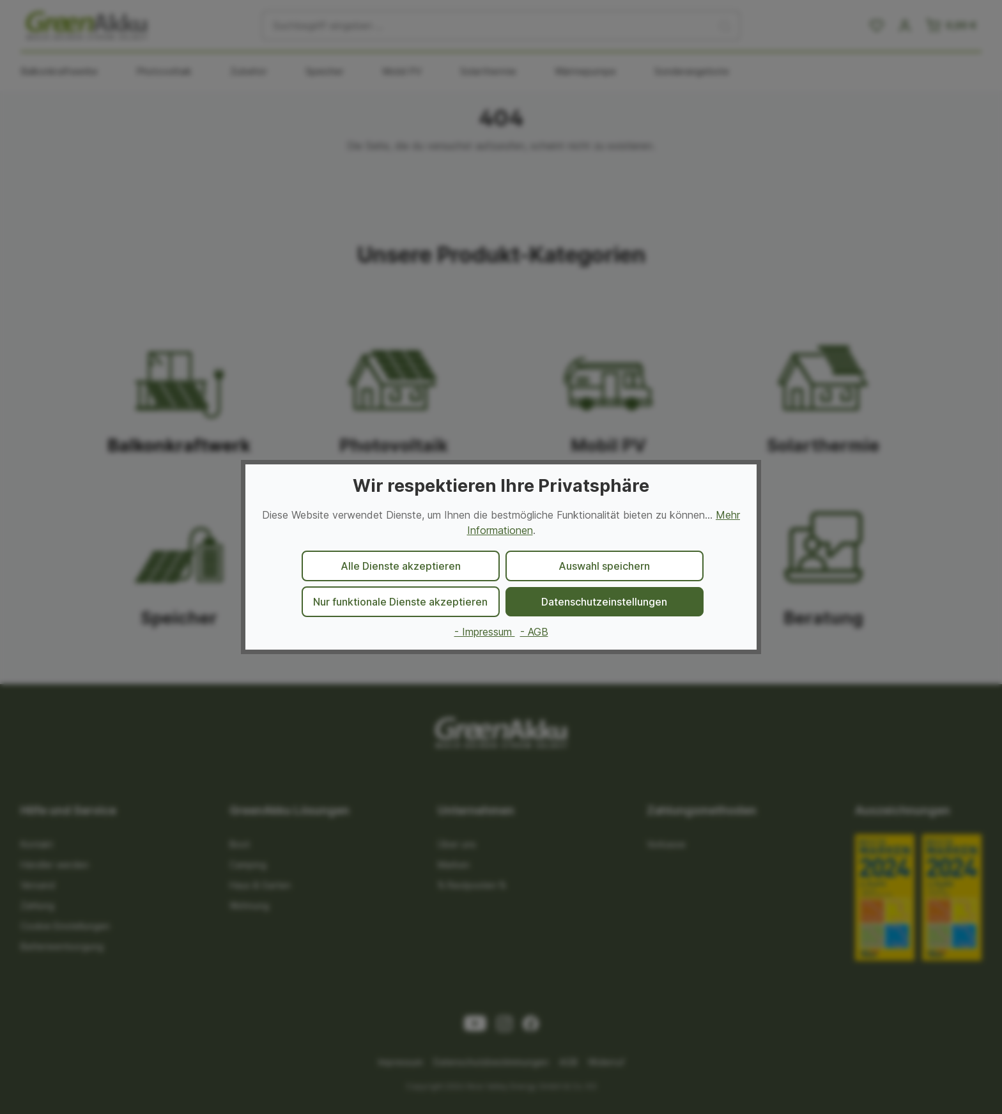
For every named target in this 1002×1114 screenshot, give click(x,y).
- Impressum (484, 631)
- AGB (534, 631)
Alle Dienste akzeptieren (401, 566)
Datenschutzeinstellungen (604, 601)
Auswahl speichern (604, 566)
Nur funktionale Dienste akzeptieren (400, 601)
